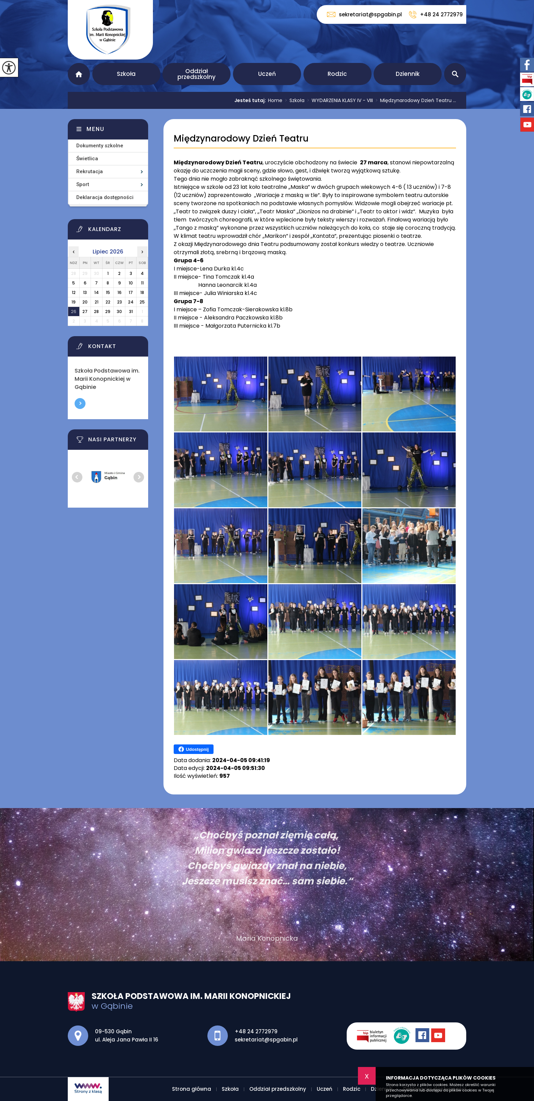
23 (119, 302)
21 (96, 302)
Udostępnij (193, 749)
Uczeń (267, 74)
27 (85, 311)
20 (85, 302)
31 (131, 311)
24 (131, 302)
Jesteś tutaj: (251, 100)
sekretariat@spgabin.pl (364, 14)
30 (119, 311)
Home (275, 100)
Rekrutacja (89, 171)
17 (131, 292)
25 (142, 302)
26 (73, 311)
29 (107, 311)
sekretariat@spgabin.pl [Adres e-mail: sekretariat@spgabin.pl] (266, 1039)
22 (108, 302)
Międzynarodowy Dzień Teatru (241, 139)
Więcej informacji (80, 403)
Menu (96, 129)
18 (142, 292)
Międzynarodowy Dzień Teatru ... (414, 100)
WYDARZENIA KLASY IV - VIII (338, 100)
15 (108, 292)
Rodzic (337, 74)
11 (142, 283)
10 (131, 283)
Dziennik (408, 74)
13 (85, 292)
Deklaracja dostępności (105, 197)
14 (96, 292)
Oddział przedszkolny (196, 74)
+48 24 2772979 (436, 14)
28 (96, 311)
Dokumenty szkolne (99, 146)
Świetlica (87, 158)
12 (74, 292)
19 (74, 302)
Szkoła (126, 74)
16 (119, 292)
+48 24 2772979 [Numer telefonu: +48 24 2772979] (256, 1031)
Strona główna (79, 74)
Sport (82, 184)
